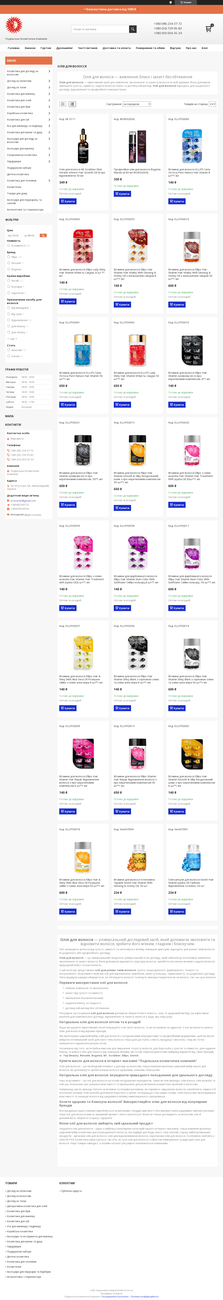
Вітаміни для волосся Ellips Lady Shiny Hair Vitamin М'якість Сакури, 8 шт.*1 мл (82, 272)
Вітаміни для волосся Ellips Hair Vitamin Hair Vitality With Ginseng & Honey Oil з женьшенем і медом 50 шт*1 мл (190, 274)
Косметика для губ (18, 119)
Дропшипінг (64, 48)
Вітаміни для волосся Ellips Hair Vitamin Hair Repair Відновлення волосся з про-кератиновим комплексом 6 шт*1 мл (79, 781)
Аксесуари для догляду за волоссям (22, 140)
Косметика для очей (19, 100)
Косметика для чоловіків (21, 180)
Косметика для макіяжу (21, 93)
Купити (70, 201)
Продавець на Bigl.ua (111, 1293)
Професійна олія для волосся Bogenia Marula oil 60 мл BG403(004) (137, 171)
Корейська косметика (20, 113)
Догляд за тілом (16, 87)
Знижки (30, 48)
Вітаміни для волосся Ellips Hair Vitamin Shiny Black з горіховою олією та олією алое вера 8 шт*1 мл (136, 679)
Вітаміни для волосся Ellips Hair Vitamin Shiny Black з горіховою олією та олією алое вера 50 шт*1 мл (191, 679)
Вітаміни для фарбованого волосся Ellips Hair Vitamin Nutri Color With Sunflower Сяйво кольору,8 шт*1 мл (136, 579)
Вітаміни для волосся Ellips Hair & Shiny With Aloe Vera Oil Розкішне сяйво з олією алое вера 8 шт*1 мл (81, 679)
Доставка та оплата (117, 48)
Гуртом (46, 48)
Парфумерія (14, 161)
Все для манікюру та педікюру (24, 125)
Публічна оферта (71, 1191)
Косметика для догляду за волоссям (22, 72)
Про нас (191, 48)
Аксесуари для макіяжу (20, 148)
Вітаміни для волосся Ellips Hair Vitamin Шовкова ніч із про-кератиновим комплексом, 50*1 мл (80, 476)
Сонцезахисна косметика (22, 155)
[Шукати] (133, 29)
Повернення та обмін (150, 48)
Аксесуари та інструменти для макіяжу (30, 1236)
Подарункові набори (19, 167)
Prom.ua (129, 1290)
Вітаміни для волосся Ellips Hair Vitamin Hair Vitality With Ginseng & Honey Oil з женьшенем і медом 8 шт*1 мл (135, 274)
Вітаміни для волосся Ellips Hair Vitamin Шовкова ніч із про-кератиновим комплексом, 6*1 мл (189, 375)
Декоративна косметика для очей (27, 1206)
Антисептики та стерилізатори (25, 209)
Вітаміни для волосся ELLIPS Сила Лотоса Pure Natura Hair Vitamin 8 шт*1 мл (189, 172)
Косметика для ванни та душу (24, 132)
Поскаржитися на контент (115, 1296)
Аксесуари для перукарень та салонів (24, 201)
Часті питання (87, 48)
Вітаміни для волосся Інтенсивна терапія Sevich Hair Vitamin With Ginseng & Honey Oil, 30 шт (134, 882)
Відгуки (175, 48)
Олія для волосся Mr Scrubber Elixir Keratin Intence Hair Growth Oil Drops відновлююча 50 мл (82, 172)
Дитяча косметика (18, 174)
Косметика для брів (18, 106)
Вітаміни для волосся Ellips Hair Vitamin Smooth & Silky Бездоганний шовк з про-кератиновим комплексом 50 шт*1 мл (137, 477)
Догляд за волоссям (19, 1196)
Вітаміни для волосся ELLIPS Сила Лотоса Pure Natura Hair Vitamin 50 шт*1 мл (81, 375)
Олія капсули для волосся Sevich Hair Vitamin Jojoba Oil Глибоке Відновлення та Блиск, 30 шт (191, 882)
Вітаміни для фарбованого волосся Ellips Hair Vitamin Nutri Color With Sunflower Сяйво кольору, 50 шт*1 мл (191, 579)
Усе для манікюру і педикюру (24, 1226)
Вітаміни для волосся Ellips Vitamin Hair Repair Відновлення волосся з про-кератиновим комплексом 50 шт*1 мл (135, 781)
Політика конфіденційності (145, 1296)
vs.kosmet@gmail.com (23, 500)
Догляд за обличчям (19, 81)
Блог (205, 48)
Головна (13, 48)
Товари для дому (17, 193)
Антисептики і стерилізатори (24, 1276)
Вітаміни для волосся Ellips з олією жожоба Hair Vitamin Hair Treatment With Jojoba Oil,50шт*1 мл (190, 476)
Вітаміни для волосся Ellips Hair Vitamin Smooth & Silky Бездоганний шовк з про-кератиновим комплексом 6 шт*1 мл (191, 781)
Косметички (14, 187)
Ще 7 (13, 338)
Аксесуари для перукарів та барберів (29, 1271)
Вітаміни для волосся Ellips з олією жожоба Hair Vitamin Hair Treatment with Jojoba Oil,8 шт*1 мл (81, 579)
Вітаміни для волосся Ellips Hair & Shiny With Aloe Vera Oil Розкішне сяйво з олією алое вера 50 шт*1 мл (81, 882)
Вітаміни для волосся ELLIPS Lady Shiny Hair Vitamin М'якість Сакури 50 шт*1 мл (136, 375)
